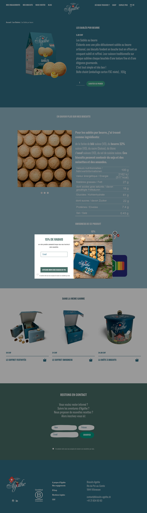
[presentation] (54, 262)
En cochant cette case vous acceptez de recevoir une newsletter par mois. (55, 275)
